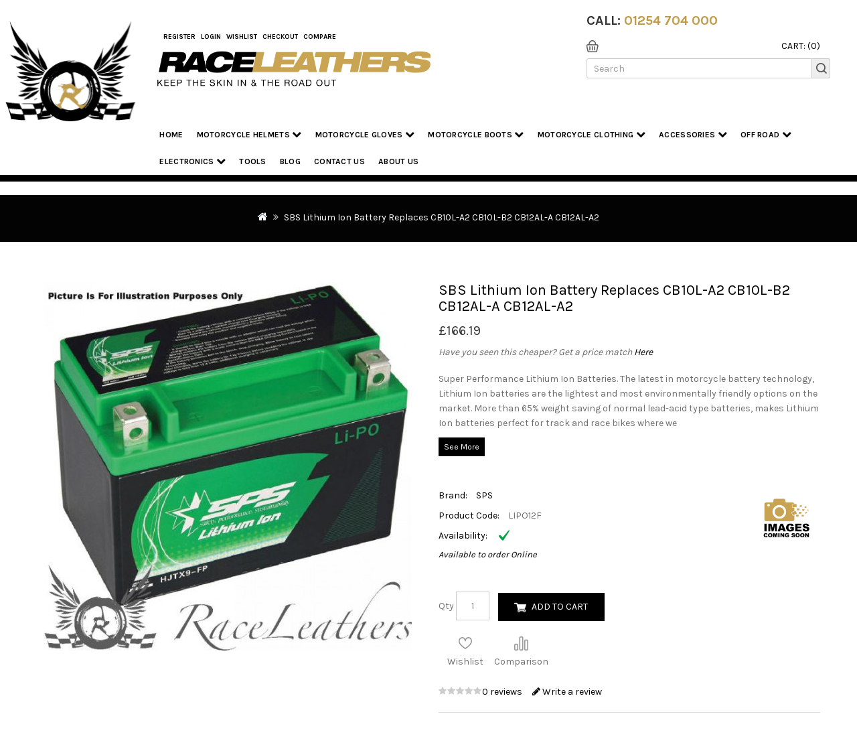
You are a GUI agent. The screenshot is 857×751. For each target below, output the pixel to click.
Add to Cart (560, 606)
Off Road (766, 134)
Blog (290, 161)
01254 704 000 (671, 20)
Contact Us (339, 161)
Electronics (192, 161)
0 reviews (503, 691)
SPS (484, 495)
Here (643, 352)
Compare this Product (521, 643)
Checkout (280, 37)
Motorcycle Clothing (591, 134)
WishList (241, 37)
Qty (446, 606)
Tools (252, 161)
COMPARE (319, 37)
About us (398, 161)
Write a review (567, 691)
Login (211, 37)
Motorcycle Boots (476, 134)
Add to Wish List (465, 643)
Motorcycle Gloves (365, 134)
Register (179, 37)
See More (461, 447)
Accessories (693, 134)
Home (171, 134)
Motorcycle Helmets (249, 134)
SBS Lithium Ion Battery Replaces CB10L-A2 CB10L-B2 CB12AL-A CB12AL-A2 (441, 217)
